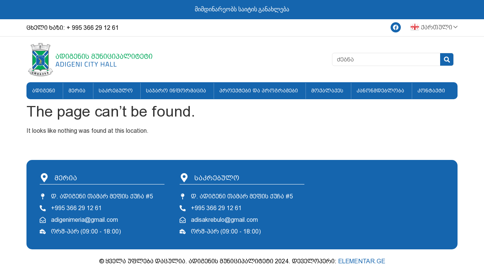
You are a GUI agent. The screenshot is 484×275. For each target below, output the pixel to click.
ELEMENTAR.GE (361, 261)
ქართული (431, 27)
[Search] (446, 59)
